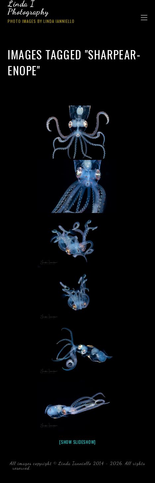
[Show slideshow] (77, 442)
